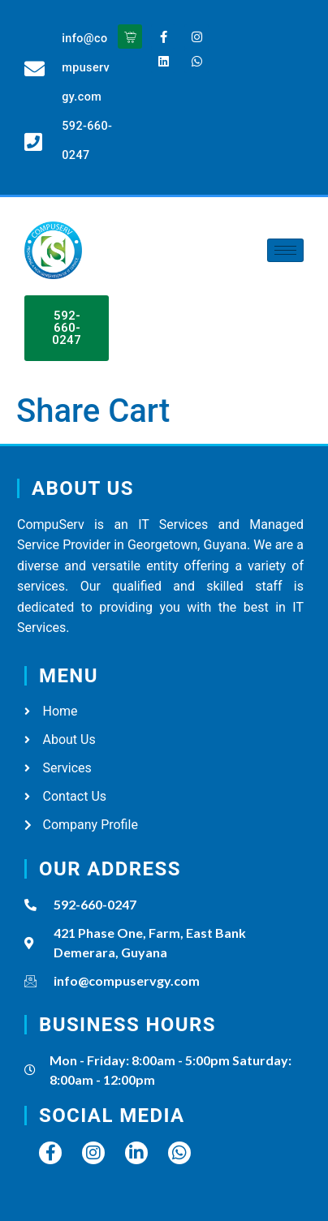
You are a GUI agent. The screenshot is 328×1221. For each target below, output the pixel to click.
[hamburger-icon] (285, 250)
